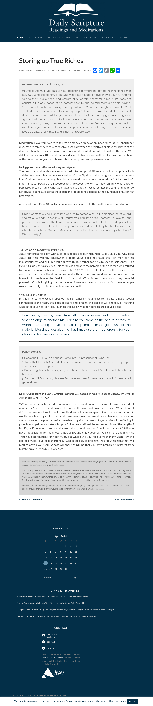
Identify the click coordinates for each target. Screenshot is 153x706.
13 (50, 558)
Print (77, 70)
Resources (54, 37)
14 (56, 558)
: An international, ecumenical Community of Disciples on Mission (56, 616)
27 (50, 569)
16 (66, 558)
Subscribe (107, 37)
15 (61, 558)
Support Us (90, 37)
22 (61, 563)
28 (56, 569)
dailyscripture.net (38, 465)
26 (45, 569)
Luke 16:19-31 (75, 270)
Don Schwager (61, 70)
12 (45, 558)
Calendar (124, 37)
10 (71, 552)
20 (50, 563)
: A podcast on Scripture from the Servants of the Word (52, 597)
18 (76, 558)
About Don (71, 37)
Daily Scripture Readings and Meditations (43, 695)
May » (75, 578)
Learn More (120, 701)
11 (76, 552)
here (107, 480)
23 (66, 563)
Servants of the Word (52, 658)
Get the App (35, 37)
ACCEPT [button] (132, 701)
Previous (31, 499)
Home (20, 37)
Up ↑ (140, 695)
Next (123, 499)
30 (66, 569)
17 (71, 558)
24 (71, 563)
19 (45, 563)
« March (47, 578)
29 (61, 569)
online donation (98, 488)
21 (56, 563)
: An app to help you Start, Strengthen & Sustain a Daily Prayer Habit (52, 603)
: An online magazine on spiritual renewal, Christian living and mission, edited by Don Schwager (65, 610)
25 (76, 563)
